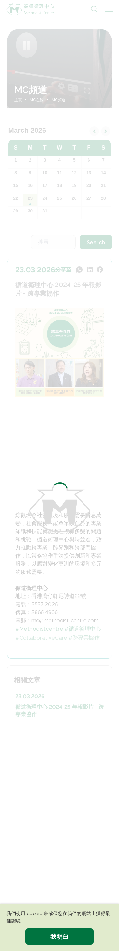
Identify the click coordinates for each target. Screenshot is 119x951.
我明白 (59, 936)
